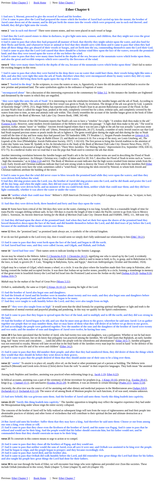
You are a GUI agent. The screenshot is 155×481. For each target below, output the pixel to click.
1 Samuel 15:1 (20, 382)
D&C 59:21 (138, 237)
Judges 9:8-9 (139, 388)
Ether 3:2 (102, 92)
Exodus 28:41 (139, 380)
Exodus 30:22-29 (56, 382)
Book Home (40, 2)
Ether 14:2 (66, 346)
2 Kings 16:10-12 (56, 287)
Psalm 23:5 (125, 382)
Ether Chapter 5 (20, 2)
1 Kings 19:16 (109, 380)
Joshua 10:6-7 (8, 276)
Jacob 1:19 (99, 374)
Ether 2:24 (36, 161)
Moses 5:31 (63, 281)
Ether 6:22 (112, 374)
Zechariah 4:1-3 (9, 391)
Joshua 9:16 (145, 273)
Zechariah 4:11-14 (28, 391)
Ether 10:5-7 (122, 340)
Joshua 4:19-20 (130, 273)
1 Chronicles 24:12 (77, 256)
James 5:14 (138, 382)
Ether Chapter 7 (67, 2)
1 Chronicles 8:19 (56, 256)
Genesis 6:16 (8, 123)
